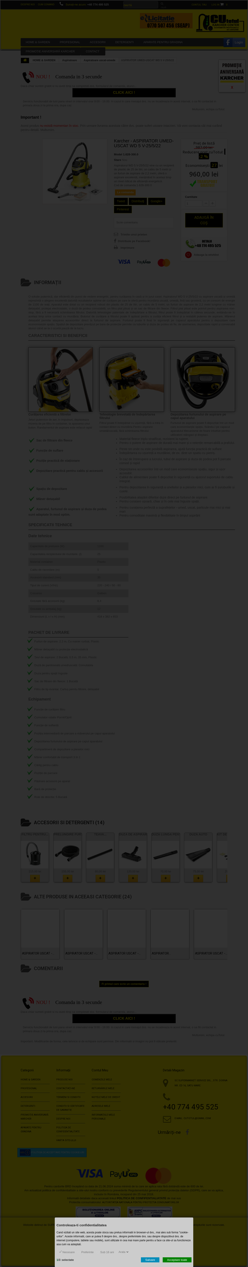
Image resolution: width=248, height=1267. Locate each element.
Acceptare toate (177, 1259)
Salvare (150, 1259)
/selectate (65, 1259)
